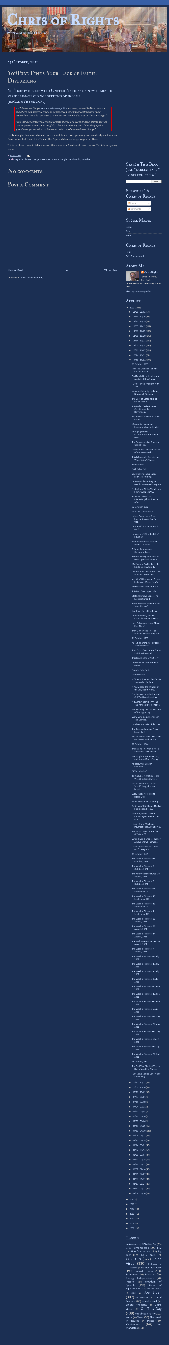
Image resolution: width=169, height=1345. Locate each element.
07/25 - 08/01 (139, 1097)
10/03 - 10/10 (139, 1087)
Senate (129, 1317)
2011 (132, 1214)
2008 (132, 1228)
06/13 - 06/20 (139, 1116)
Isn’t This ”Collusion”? (142, 511)
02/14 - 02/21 (139, 1164)
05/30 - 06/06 (139, 1121)
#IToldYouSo (149, 1244)
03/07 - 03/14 (139, 1150)
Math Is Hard (138, 465)
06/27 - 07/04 (139, 1111)
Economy (131, 1274)
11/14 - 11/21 (139, 341)
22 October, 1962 (140, 507)
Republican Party (145, 1313)
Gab (128, 231)
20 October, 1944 (140, 744)
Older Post (111, 270)
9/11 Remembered (135, 256)
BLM (159, 1248)
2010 (132, 1219)
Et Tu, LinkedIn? (139, 771)
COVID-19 (133, 1259)
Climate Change (31, 159)
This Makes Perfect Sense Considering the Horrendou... (144, 409)
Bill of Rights (148, 1255)
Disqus (129, 227)
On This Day (151, 1309)
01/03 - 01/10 (139, 1193)
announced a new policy (54, 108)
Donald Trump (144, 1271)
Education (150, 1274)
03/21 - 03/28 (139, 1140)
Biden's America (140, 1251)
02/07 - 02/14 (139, 1169)
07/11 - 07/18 (139, 1102)
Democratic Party (151, 1267)
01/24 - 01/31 (139, 1179)
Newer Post (15, 270)
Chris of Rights (63, 20)
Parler (129, 235)
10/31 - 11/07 (139, 350)
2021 (132, 308)
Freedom (130, 1282)
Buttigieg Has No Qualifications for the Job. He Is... (145, 435)
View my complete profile (138, 291)
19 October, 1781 (140, 854)
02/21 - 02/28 (139, 1160)
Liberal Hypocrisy (136, 1304)
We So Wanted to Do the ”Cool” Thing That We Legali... (144, 786)
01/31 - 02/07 (139, 1174)
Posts (132, 203)
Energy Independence (140, 1278)
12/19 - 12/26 (139, 317)
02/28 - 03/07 (139, 1155)
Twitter (151, 1320)
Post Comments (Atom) (32, 277)
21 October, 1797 (140, 638)
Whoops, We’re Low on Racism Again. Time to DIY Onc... (145, 816)
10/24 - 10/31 (139, 355)
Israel (133, 1293)
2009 (132, 1223)
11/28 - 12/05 (139, 331)
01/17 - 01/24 (139, 1184)
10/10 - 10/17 (139, 1082)
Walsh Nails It (138, 675)
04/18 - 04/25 (139, 1126)
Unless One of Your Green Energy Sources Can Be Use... (144, 519)
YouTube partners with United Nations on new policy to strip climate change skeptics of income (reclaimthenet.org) (60, 96)
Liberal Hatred (149, 1301)
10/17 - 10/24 (139, 360)
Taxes (140, 1317)
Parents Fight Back (140, 670)
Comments (134, 209)
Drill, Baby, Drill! (139, 469)
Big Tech (19, 159)
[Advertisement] (144, 107)
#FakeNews (131, 1244)
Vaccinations (133, 1324)
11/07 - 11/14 (139, 345)
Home (63, 270)
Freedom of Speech (49, 159)
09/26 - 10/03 (139, 1092)
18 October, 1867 (140, 1061)
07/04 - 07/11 (139, 1107)
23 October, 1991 (140, 364)
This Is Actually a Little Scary (145, 658)
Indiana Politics (154, 1289)
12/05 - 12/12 (139, 326)
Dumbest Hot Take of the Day (146, 724)
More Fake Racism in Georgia (146, 801)
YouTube (86, 159)
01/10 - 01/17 (139, 1189)
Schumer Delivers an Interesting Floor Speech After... (145, 499)
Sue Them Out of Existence (144, 611)
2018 (132, 1204)
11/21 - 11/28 (139, 336)
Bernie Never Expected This (145, 587)
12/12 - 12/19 (139, 321)
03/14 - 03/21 (139, 1145)
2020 (132, 1199)
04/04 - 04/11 (139, 1136)
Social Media (74, 159)
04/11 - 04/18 (139, 1131)
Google (63, 159)
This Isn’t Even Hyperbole (144, 591)
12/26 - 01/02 (139, 312)
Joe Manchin (141, 1297)
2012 (132, 1209)
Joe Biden (153, 1293)
